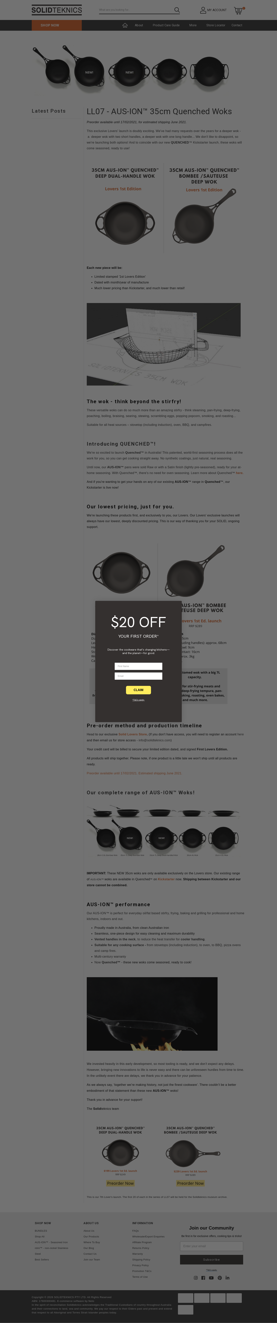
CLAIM (139, 690)
